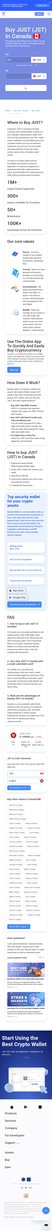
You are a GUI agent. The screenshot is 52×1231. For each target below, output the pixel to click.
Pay (7, 54)
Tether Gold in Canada (16, 810)
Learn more (42, 5)
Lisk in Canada (32, 865)
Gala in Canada (14, 869)
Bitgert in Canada (30, 869)
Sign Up (14, 369)
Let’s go (26, 1057)
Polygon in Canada (31, 878)
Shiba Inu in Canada (16, 814)
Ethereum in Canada (16, 846)
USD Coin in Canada (16, 805)
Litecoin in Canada (15, 842)
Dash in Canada (14, 887)
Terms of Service (9, 1217)
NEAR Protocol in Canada (17, 819)
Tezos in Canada (14, 878)
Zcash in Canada (14, 874)
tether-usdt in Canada (16, 855)
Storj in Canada (31, 860)
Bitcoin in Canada (33, 846)
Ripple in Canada (14, 897)
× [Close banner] (50, 2)
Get (6, 71)
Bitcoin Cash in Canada (17, 833)
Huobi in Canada (14, 823)
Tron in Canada (14, 837)
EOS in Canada (32, 883)
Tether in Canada (14, 901)
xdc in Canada (34, 833)
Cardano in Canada (33, 828)
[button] (49, 14)
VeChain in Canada (31, 874)
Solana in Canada (30, 837)
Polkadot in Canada (15, 883)
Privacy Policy (21, 1217)
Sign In (39, 14)
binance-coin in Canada (17, 851)
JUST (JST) (25, 733)
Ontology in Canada (15, 865)
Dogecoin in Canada (16, 828)
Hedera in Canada (31, 823)
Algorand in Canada (30, 892)
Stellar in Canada (30, 901)
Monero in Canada (34, 855)
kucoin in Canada (32, 842)
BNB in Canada (14, 892)
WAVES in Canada (15, 860)
